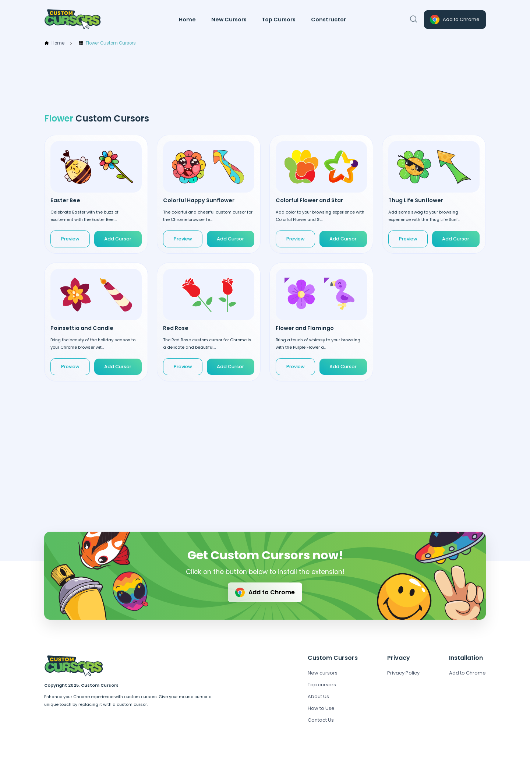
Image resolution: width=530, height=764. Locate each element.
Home (187, 19)
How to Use (321, 708)
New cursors (323, 673)
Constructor (328, 19)
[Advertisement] (265, 79)
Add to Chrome (454, 19)
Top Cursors (279, 19)
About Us (318, 696)
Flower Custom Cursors (107, 43)
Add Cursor (117, 239)
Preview (70, 239)
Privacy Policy (403, 673)
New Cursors (229, 19)
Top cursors (322, 685)
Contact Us (321, 720)
